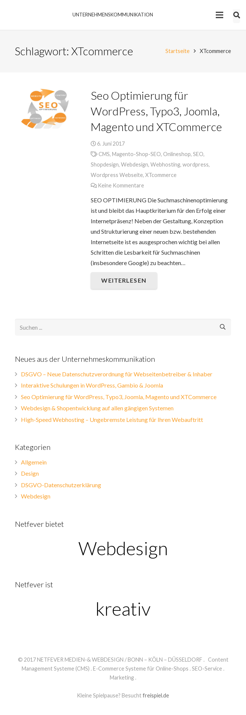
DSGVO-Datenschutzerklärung (61, 484)
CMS (104, 154)
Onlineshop (177, 154)
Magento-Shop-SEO (136, 154)
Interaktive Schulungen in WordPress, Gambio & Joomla (92, 385)
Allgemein (34, 462)
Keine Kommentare (121, 185)
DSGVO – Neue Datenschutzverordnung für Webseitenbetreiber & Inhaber (116, 373)
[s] (123, 327)
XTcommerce (161, 175)
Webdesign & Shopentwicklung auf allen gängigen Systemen (97, 407)
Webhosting (165, 164)
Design (30, 473)
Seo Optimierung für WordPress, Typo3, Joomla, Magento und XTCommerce (156, 110)
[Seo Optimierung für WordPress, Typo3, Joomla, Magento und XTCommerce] (47, 109)
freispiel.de (156, 695)
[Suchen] (222, 327)
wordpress (196, 164)
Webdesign (134, 164)
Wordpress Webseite (117, 175)
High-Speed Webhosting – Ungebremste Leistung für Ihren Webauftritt (112, 419)
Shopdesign (105, 164)
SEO (198, 154)
